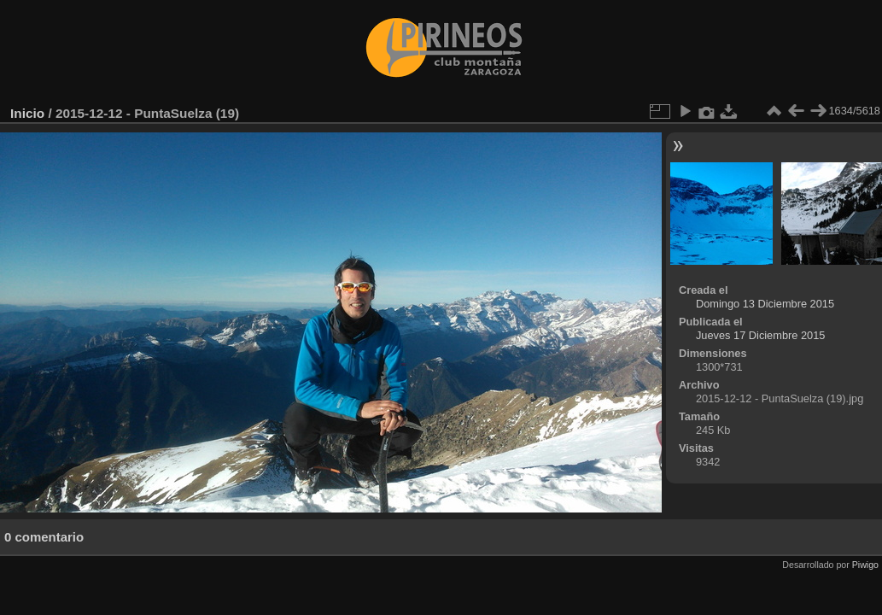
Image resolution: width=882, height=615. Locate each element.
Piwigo (865, 564)
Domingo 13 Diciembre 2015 (765, 303)
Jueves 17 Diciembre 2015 (761, 335)
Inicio (27, 113)
